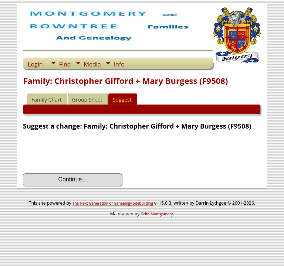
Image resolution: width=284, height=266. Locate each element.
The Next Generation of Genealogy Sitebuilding (112, 203)
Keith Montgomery (157, 213)
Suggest (122, 99)
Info (119, 64)
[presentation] (79, 151)
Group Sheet (87, 99)
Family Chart (46, 99)
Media (92, 64)
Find (65, 64)
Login (35, 64)
